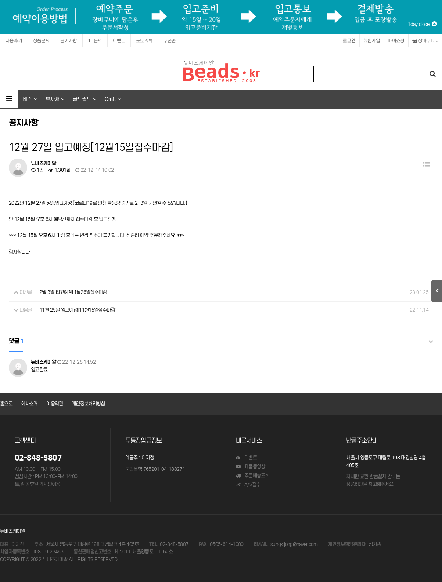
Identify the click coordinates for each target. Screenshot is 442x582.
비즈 (30, 98)
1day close (421, 24)
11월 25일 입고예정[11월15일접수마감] (77, 310)
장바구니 (425, 40)
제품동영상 (250, 466)
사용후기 (14, 40)
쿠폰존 (169, 40)
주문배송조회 (252, 476)
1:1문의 (95, 40)
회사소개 (29, 404)
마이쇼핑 (396, 40)
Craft (113, 98)
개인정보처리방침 (88, 404)
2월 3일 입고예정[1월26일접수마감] (73, 292)
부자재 (55, 98)
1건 (37, 170)
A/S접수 (248, 484)
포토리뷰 (144, 40)
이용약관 (54, 404)
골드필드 (84, 98)
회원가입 (371, 40)
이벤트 (119, 40)
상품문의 (41, 40)
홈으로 (6, 404)
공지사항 (68, 40)
